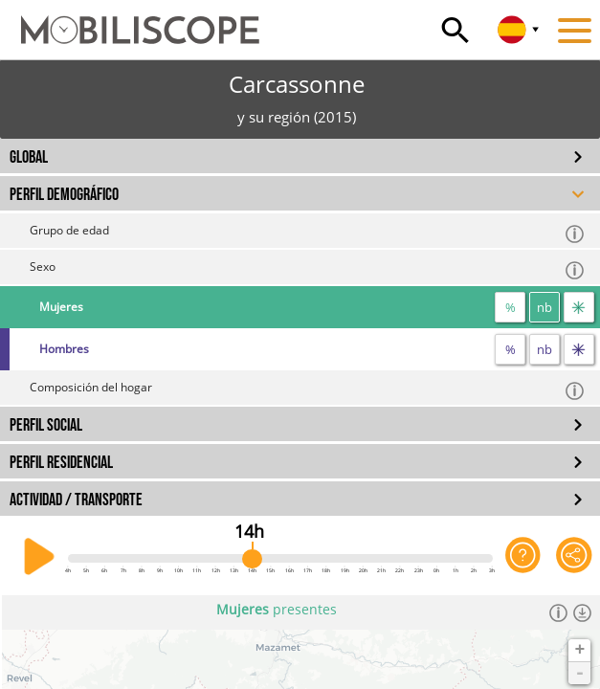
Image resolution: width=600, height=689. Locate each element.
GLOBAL (29, 157)
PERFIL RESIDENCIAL (61, 463)
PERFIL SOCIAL (46, 425)
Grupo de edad (308, 233)
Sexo (308, 269)
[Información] (558, 612)
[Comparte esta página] (574, 557)
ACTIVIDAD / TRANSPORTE (76, 500)
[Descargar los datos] (582, 612)
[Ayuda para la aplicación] (523, 557)
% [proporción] (510, 307)
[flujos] (579, 307)
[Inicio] (129, 21)
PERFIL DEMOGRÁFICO (64, 195)
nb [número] (544, 307)
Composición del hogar (308, 390)
